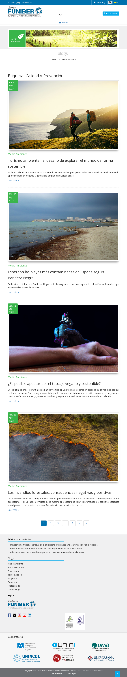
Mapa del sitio (57, 673)
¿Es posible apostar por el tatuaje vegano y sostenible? (54, 383)
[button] (116, 2)
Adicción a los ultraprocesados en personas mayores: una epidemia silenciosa (47, 552)
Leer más (12, 180)
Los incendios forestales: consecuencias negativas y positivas (60, 492)
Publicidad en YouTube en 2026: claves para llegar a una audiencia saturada (46, 548)
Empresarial (13, 571)
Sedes (63, 22)
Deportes (12, 582)
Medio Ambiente (17, 154)
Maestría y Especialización (20, 2)
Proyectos (12, 578)
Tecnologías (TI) (15, 574)
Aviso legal (71, 673)
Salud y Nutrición (16, 567)
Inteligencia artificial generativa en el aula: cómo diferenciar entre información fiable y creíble (54, 544)
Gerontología (14, 589)
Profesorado (14, 585)
